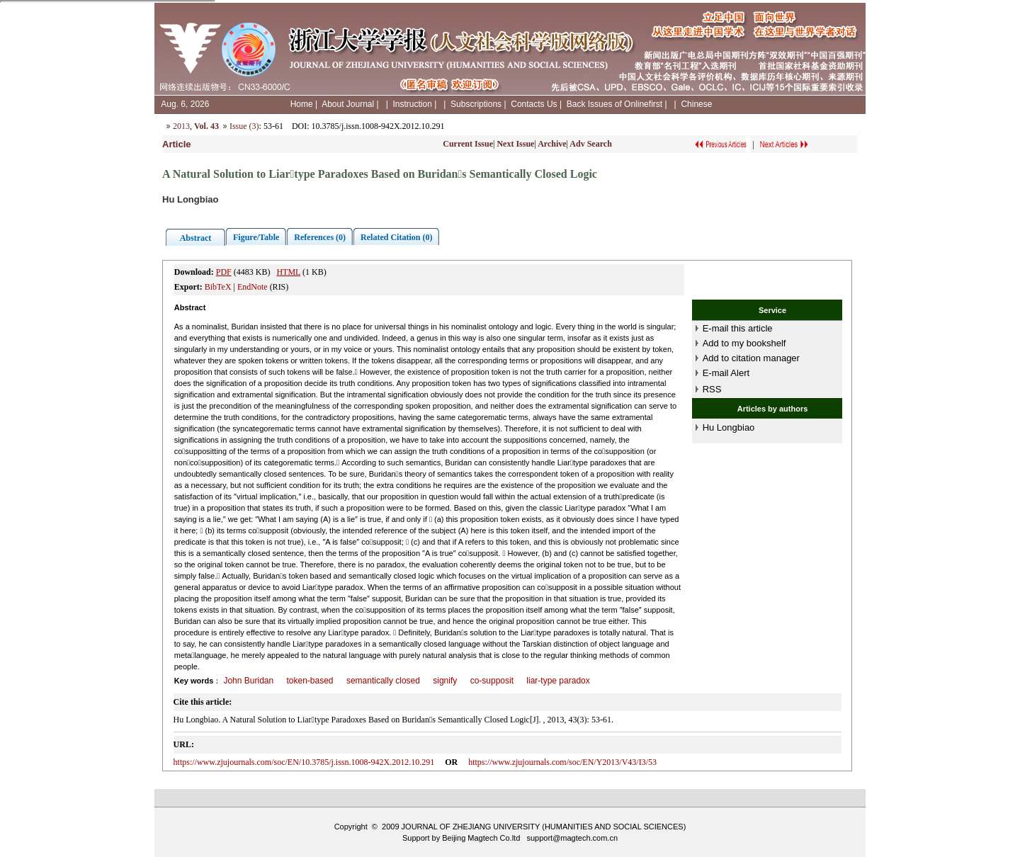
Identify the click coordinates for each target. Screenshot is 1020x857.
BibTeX (218, 287)
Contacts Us (534, 104)
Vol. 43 (206, 126)
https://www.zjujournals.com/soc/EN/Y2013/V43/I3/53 (562, 762)
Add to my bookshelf (744, 343)
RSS (712, 389)
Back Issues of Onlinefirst (614, 104)
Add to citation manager (751, 358)
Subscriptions (476, 104)
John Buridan (248, 681)
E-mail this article (738, 328)
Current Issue (468, 144)
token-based (310, 681)
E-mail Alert (726, 373)
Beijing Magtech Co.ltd (481, 838)
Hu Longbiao (729, 427)
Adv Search (590, 144)
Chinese (696, 104)
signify (445, 681)
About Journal (348, 104)
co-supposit (492, 681)
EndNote (252, 287)
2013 (181, 126)
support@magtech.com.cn (572, 838)
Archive (552, 144)
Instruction (411, 104)
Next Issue (515, 144)
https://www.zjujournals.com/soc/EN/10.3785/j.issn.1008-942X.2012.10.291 (304, 762)
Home (301, 104)
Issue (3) (244, 126)
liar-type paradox (557, 681)
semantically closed (383, 681)
